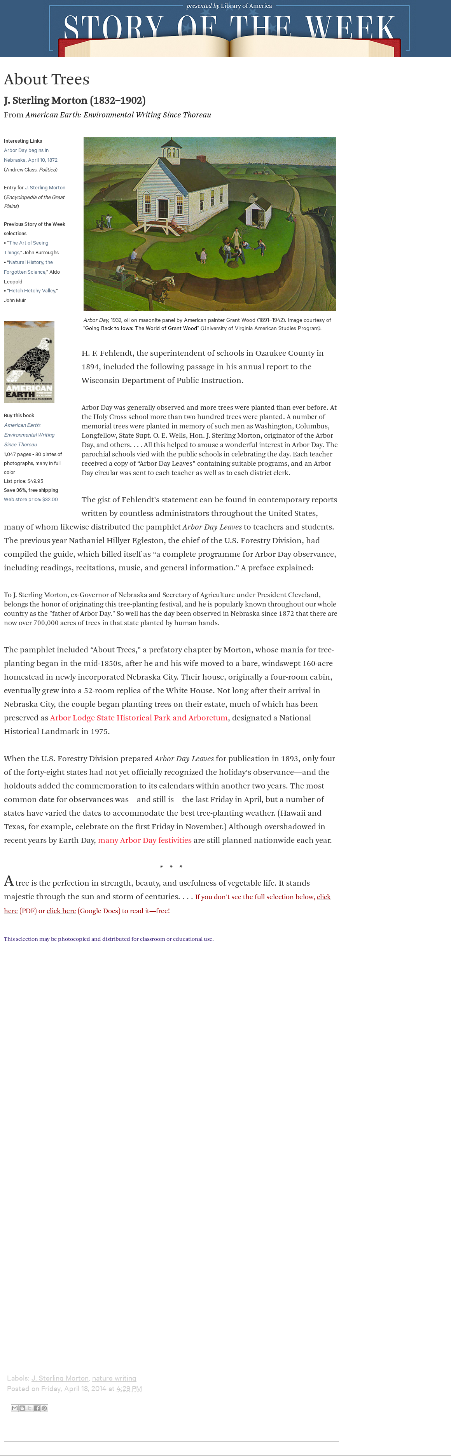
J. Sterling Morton (45, 187)
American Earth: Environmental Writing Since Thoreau (29, 434)
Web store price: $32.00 (31, 498)
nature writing (114, 1378)
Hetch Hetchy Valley (32, 290)
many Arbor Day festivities (145, 841)
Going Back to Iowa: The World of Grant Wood (141, 328)
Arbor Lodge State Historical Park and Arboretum (139, 718)
